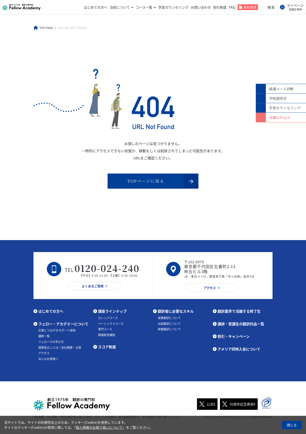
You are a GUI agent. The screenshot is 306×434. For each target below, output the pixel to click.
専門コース (105, 329)
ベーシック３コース (111, 323)
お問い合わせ (201, 7)
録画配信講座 (106, 335)
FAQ (232, 7)
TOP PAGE (46, 28)
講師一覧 (44, 336)
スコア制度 (107, 346)
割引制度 (220, 7)
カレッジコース (108, 318)
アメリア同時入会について (239, 348)
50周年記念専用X (237, 404)
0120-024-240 (107, 267)
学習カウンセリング (173, 7)
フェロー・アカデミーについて (63, 323)
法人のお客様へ (48, 358)
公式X (206, 404)
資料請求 (250, 7)
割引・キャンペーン (234, 336)
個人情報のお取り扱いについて (99, 427)
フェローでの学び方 (51, 341)
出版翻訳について (169, 323)
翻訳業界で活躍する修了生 (239, 311)
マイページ (295, 7)
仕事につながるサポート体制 (57, 330)
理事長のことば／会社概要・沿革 (59, 347)
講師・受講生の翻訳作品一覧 (241, 323)
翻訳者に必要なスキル (176, 311)
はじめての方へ (95, 7)
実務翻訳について (169, 318)
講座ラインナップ (112, 311)
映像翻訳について (169, 329)
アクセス (43, 353)
